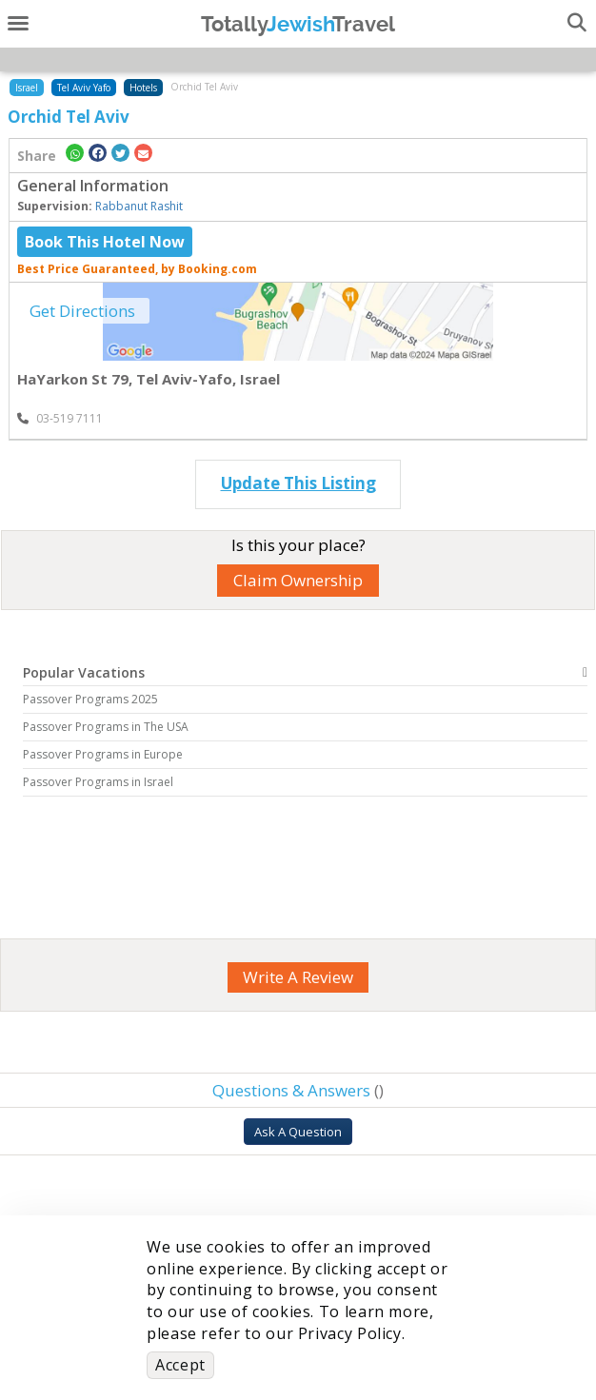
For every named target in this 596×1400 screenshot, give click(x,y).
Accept (180, 1364)
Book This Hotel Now (105, 241)
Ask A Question (298, 1131)
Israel (26, 87)
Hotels (143, 87)
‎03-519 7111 (60, 418)
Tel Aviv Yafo (83, 87)
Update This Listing (298, 483)
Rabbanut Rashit (139, 206)
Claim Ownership (298, 580)
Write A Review (298, 977)
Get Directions (82, 311)
